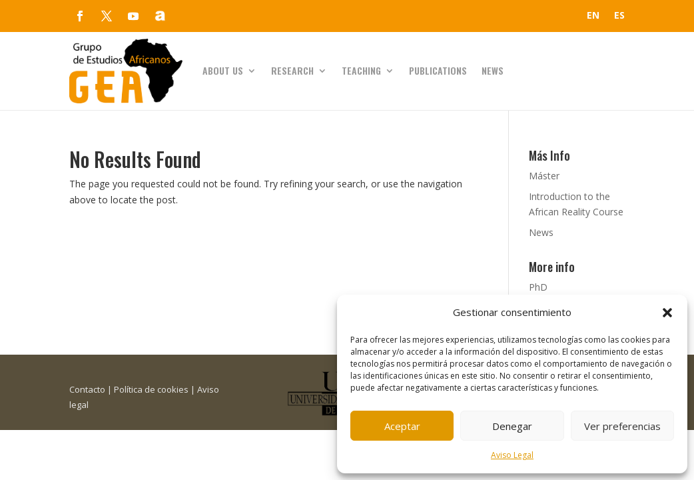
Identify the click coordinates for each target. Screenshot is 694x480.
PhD (538, 287)
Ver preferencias (622, 426)
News (493, 70)
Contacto (87, 389)
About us (222, 70)
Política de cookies (151, 389)
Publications (438, 70)
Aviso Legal (512, 455)
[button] (667, 312)
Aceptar (402, 426)
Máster (544, 175)
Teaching (361, 70)
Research (292, 70)
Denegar (512, 426)
